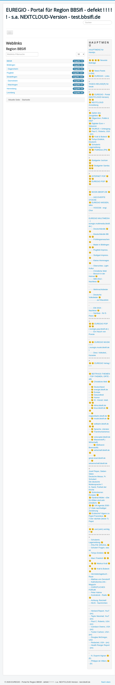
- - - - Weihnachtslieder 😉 (98, 290)
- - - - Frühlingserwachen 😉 (99, 240)
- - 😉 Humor (94, 397)
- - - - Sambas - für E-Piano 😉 (98, 314)
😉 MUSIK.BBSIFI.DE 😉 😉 (99, 193)
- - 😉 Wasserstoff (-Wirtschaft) (97, 441)
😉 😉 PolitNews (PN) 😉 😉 (99, 151)
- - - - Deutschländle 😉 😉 (98, 230)
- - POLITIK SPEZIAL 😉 (99, 545)
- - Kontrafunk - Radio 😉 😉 (99, 596)
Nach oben (105, 682)
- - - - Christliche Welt (98, 271)
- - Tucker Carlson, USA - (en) (99, 633)
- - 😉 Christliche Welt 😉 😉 (99, 383)
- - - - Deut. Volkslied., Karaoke (98, 354)
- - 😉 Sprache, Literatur (99, 429)
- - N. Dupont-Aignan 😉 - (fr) (99, 657)
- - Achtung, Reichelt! (98, 600)
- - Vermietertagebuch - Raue (98, 575)
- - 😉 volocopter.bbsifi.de (99, 437)
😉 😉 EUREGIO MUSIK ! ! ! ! (99, 343)
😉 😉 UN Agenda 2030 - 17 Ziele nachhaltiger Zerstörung (99, 508)
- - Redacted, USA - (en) (99, 642)
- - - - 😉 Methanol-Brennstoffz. (97, 446)
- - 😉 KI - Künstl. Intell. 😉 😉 (98, 401)
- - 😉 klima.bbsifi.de (97, 405)
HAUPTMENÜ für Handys (96, 51)
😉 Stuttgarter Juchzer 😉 (98, 161)
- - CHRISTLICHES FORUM (97, 588)
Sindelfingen (12, 77)
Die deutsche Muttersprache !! (96, 483)
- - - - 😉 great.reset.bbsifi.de (97, 456)
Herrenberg (11, 89)
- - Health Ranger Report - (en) (99, 646)
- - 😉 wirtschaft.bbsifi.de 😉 (99, 451)
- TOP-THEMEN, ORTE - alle (99, 377)
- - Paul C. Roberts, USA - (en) (99, 622)
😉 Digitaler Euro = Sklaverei (97, 124)
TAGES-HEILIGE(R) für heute (99, 85)
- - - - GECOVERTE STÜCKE (97, 198)
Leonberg (11, 92)
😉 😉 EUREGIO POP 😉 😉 (98, 325)
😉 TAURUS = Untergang (99, 129)
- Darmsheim (12, 81)
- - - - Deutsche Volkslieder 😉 (95, 296)
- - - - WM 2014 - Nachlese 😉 (96, 280)
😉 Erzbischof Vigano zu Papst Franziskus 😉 (99, 514)
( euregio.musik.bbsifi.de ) (99, 348)
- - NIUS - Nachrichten (98, 603)
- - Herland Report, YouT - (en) (99, 612)
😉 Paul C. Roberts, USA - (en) (99, 132)
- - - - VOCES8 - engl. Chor (98, 209)
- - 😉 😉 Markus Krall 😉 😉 (99, 564)
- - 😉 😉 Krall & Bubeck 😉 (99, 570)
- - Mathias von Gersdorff (99, 579)
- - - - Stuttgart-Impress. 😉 (99, 256)
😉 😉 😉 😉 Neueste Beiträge (98, 61)
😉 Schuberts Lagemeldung (94, 145)
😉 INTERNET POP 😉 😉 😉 (99, 177)
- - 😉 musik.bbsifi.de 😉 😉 (99, 419)
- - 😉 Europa (94, 392)
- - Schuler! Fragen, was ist (99, 549)
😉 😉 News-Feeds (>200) (97, 72)
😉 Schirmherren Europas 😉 (96, 493)
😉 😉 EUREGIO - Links (99, 76)
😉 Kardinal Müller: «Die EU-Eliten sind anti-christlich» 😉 (99, 500)
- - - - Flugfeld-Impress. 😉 (98, 251)
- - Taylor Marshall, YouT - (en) (99, 617)
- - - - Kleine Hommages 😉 (99, 261)
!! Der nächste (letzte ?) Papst (99, 520)
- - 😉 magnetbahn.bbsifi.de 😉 (99, 414)
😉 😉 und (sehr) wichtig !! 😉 (99, 530)
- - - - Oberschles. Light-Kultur (99, 267)
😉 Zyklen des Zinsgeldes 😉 (95, 114)
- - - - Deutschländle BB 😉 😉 (99, 235)
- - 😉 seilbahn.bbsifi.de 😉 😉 (99, 425)
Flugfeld (10, 73)
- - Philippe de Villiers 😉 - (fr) (99, 662)
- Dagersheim (12, 69)
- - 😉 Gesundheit (96, 395)
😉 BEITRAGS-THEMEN (99, 374)
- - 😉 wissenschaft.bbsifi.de (98, 462)
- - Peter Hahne (95, 592)
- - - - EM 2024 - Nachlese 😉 (95, 309)
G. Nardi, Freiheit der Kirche (98, 488)
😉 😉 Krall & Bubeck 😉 (99, 137)
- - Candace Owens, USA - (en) (99, 628)
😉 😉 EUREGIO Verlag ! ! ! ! (99, 364)
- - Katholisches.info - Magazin (98, 583)
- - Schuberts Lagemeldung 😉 (96, 541)
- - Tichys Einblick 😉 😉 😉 (99, 554)
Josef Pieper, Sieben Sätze (97, 472)
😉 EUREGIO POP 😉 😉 (98, 182)
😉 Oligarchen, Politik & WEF (99, 119)
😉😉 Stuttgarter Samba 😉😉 (99, 167)
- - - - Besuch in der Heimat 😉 (97, 275)
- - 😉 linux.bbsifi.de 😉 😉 (98, 409)
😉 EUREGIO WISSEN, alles (99, 203)
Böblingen (11, 65)
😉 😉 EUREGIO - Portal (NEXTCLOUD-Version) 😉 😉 (99, 97)
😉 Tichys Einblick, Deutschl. (97, 140)
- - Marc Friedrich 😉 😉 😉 (99, 559)
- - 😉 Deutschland (97, 387)
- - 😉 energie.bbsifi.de (98, 389)
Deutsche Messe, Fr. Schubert (97, 477)
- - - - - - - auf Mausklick (98, 300)
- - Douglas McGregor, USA (98, 638)
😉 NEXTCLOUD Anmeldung (96, 103)
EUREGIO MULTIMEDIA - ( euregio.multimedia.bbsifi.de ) (99, 222)
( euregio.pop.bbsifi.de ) (99, 329)
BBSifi (9, 61)
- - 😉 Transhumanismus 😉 (99, 433)
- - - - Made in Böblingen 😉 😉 (99, 246)
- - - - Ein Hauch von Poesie (97, 332)
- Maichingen (12, 85)
